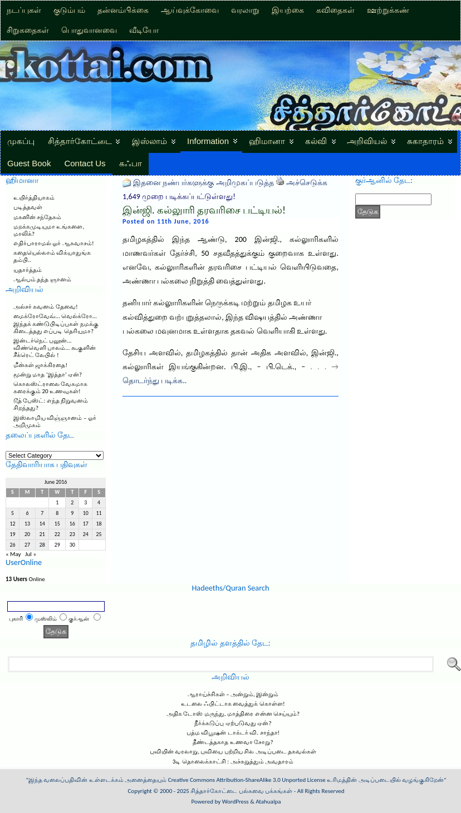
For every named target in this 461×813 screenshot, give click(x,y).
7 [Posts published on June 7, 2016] (42, 513)
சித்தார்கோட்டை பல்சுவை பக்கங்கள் (241, 791)
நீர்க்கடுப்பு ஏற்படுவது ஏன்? (232, 723)
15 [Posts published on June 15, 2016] (57, 523)
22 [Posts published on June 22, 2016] (57, 534)
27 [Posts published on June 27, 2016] (27, 545)
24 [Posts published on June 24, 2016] (86, 534)
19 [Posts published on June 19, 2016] (12, 534)
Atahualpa (268, 801)
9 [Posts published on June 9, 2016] (72, 513)
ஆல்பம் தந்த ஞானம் (42, 279)
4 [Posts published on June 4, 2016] (98, 502)
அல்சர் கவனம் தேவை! (45, 306)
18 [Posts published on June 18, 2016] (99, 523)
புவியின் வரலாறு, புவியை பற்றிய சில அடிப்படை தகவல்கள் (233, 751)
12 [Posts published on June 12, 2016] (12, 523)
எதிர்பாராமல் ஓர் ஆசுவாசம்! (53, 243)
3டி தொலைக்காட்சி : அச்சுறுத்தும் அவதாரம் (233, 761)
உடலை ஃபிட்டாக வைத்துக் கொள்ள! (233, 703)
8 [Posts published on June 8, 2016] (57, 513)
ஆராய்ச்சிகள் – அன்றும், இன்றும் (233, 694)
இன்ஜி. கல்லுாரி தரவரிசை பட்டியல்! (204, 210)
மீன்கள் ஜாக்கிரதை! (40, 365)
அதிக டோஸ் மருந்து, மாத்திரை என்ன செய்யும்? (233, 713)
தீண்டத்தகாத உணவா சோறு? (233, 742)
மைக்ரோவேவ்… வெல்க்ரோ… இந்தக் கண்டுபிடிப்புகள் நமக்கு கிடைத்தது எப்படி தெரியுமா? (56, 323)
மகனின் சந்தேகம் (37, 217)
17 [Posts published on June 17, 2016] (86, 523)
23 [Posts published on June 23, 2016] (72, 534)
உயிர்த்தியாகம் (34, 197)
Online (25, 579)
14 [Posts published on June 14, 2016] (42, 523)
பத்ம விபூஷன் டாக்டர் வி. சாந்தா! (233, 732)
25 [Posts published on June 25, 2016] (99, 534)
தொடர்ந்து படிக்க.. (154, 380)
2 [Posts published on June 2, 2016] (72, 502)
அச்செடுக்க (306, 182)
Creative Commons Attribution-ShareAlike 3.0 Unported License (247, 780)
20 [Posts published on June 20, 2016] (27, 534)
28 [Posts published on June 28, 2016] (42, 545)
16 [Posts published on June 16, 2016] (72, 523)
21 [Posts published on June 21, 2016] (42, 534)
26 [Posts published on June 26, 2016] (12, 545)
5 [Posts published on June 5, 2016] (12, 513)
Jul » (30, 554)
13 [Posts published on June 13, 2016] (27, 523)
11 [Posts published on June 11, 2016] (99, 513)
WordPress (235, 801)
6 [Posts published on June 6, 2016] (27, 513)
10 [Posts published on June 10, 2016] (86, 513)
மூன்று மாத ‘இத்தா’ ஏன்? (47, 374)
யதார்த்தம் (27, 270)
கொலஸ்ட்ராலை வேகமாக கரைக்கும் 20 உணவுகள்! (50, 387)
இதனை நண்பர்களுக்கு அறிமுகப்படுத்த (203, 182)
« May (13, 554)
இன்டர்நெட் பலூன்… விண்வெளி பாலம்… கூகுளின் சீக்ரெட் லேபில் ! (54, 348)
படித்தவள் (27, 207)
